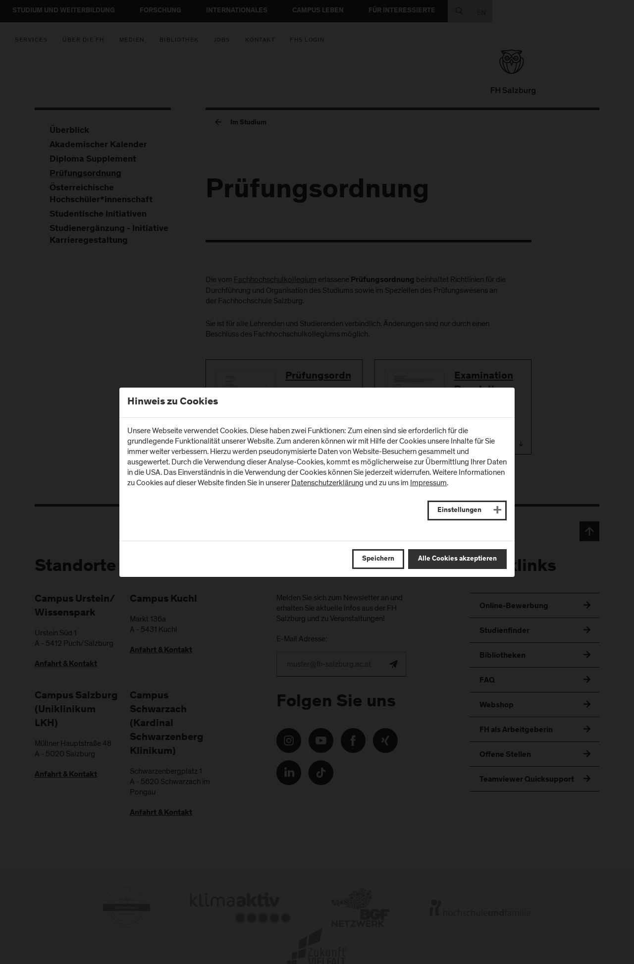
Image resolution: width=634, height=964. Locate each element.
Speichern (378, 559)
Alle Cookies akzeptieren (457, 559)
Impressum (428, 482)
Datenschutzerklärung (327, 482)
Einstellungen (459, 510)
